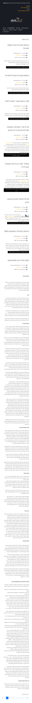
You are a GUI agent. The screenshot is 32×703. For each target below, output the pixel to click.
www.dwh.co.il (10, 216)
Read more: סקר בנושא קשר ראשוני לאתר (19, 118)
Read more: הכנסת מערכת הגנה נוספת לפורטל (17, 67)
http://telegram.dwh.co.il (24, 10)
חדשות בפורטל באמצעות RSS (16, 231)
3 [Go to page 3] (18, 698)
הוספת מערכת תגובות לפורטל (17, 75)
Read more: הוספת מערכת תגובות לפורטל (18, 92)
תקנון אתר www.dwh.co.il (18, 260)
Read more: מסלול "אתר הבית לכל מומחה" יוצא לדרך (16, 190)
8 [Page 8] (7, 698)
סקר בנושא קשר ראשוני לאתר (17, 101)
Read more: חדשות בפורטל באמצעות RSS (18, 252)
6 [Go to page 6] (11, 698)
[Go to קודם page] (25, 698)
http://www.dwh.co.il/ (23, 181)
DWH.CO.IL (19, 55)
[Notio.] (16, 20)
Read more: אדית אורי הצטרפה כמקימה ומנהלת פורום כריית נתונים (16, 155)
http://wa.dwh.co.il (25, 7)
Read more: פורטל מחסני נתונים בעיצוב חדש (18, 223)
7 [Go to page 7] (9, 698)
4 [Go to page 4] (16, 698)
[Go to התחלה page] (27, 698)
